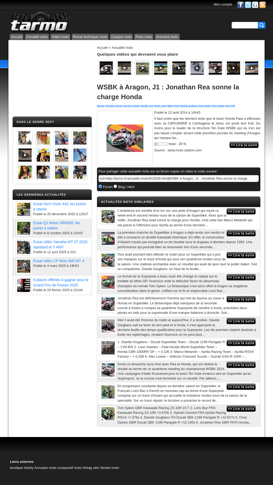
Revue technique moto (90, 37)
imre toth (230, 105)
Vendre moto (109, 468)
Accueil (16, 37)
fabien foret (173, 105)
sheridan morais (113, 105)
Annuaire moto (167, 37)
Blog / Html (125, 187)
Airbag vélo (90, 468)
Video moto (60, 37)
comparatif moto (69, 468)
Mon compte (223, 4)
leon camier (205, 105)
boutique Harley (22, 468)
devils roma (160, 105)
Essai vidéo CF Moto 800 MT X (59, 261)
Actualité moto (37, 37)
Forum (107, 187)
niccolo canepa (131, 105)
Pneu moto (143, 37)
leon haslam (218, 105)
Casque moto (121, 37)
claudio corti (146, 105)
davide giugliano (189, 105)
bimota (100, 105)
